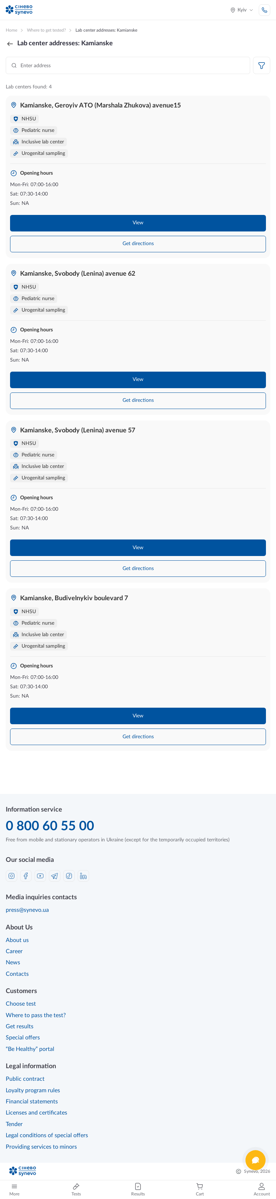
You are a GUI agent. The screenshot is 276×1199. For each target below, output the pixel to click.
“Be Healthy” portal (30, 1049)
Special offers (23, 1037)
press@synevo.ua (27, 910)
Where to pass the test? (36, 1015)
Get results (19, 1026)
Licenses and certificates (36, 1113)
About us (17, 940)
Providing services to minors (41, 1147)
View (138, 222)
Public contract (25, 1079)
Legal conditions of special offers (47, 1135)
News (13, 962)
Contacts (17, 974)
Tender (14, 1124)
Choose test (21, 1004)
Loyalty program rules (33, 1090)
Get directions (138, 243)
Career (14, 951)
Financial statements (32, 1101)
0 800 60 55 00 (50, 826)
